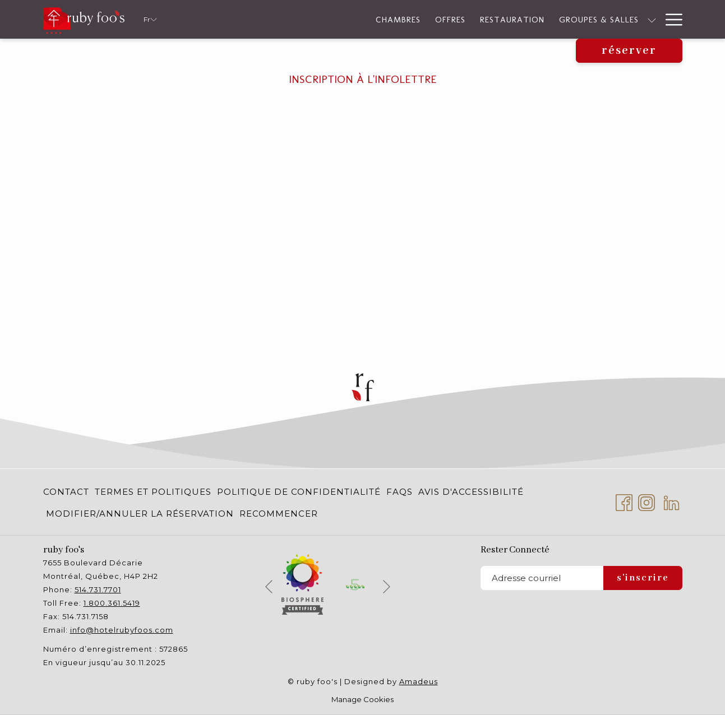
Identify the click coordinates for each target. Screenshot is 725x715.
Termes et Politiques (153, 491)
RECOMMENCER (278, 513)
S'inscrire (643, 578)
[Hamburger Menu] (669, 19)
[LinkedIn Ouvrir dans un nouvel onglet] (671, 501)
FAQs (399, 491)
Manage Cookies (362, 699)
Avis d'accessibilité (471, 491)
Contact (66, 491)
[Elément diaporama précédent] (269, 586)
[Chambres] (272, 19)
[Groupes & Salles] (474, 19)
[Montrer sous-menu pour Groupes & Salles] (526, 19)
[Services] (630, 19)
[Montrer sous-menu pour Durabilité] (599, 19)
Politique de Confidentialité (299, 491)
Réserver (629, 51)
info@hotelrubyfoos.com (121, 629)
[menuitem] (67, 492)
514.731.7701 (98, 589)
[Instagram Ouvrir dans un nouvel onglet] (646, 501)
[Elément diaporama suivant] (387, 586)
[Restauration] (387, 19)
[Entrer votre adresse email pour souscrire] (542, 578)
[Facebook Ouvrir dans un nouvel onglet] (624, 501)
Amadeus (418, 681)
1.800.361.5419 (112, 602)
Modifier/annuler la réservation (140, 513)
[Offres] (324, 19)
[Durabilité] (563, 19)
